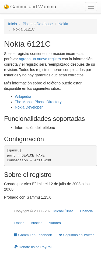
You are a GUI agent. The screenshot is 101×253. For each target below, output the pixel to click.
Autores (55, 223)
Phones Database (38, 24)
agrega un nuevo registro (40, 59)
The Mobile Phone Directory (38, 102)
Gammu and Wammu (30, 6)
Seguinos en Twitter (76, 235)
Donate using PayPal (32, 247)
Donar (19, 223)
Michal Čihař (63, 211)
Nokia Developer (29, 107)
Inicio (12, 24)
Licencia (86, 211)
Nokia (63, 24)
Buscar (36, 223)
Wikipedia (23, 96)
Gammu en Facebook (33, 235)
